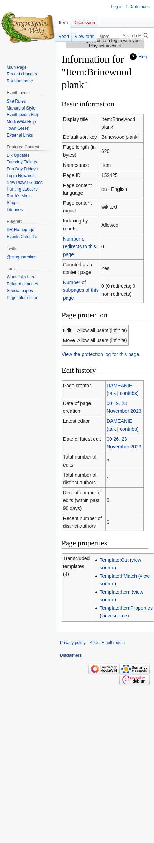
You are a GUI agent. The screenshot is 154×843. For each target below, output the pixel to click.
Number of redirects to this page (79, 246)
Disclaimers (71, 655)
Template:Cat (114, 560)
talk (112, 393)
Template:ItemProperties (126, 608)
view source (114, 615)
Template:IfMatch (118, 576)
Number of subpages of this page (81, 290)
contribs (128, 393)
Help (143, 56)
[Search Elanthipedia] (136, 35)
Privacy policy (72, 642)
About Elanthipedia (107, 642)
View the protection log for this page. (101, 354)
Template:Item (115, 592)
